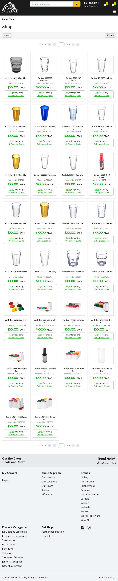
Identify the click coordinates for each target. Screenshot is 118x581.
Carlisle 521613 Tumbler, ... (16, 176)
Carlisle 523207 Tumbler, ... (73, 176)
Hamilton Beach (90, 494)
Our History (48, 477)
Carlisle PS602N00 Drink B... (73, 369)
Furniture (7, 548)
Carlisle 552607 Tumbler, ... (16, 273)
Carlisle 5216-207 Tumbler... (73, 79)
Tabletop (7, 553)
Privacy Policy (106, 577)
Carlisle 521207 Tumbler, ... (101, 79)
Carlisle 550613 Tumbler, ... (45, 224)
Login (12, 93)
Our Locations (49, 481)
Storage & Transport (13, 557)
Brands (85, 473)
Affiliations (48, 494)
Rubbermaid (88, 485)
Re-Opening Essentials (14, 531)
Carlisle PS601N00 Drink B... (16, 369)
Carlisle (85, 498)
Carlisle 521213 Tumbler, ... (16, 127)
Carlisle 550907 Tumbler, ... (101, 224)
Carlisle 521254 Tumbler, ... (73, 127)
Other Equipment (12, 565)
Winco (84, 511)
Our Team (47, 485)
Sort (7, 35)
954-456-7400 (106, 463)
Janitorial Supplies (12, 561)
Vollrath (85, 507)
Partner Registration (53, 531)
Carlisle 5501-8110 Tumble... (102, 176)
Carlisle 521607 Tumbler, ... (101, 127)
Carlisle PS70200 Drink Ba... (45, 418)
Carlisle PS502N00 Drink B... (73, 321)
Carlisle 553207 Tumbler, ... (45, 273)
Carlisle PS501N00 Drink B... (44, 321)
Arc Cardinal (87, 481)
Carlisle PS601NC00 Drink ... (45, 369)
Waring (85, 503)
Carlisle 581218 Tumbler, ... (16, 79)
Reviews (46, 490)
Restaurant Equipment (14, 536)
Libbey (84, 477)
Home (5, 19)
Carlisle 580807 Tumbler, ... (73, 273)
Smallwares (8, 540)
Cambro (85, 490)
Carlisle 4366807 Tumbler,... (45, 79)
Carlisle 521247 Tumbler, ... (45, 127)
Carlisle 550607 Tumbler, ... (16, 224)
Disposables (9, 544)
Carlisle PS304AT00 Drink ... (16, 321)
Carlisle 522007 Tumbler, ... (45, 176)
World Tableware (90, 515)
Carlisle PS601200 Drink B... (101, 321)
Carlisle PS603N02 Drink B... (101, 369)
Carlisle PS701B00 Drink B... (16, 418)
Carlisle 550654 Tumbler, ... (73, 224)
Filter (110, 35)
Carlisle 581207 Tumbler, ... (101, 273)
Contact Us (48, 536)
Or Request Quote (16, 95)
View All (85, 520)
